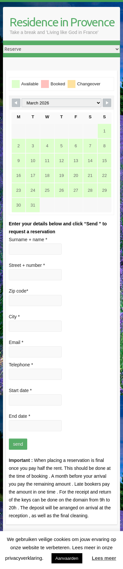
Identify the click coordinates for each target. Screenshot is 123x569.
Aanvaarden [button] (66, 558)
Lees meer (104, 558)
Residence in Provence (62, 22)
